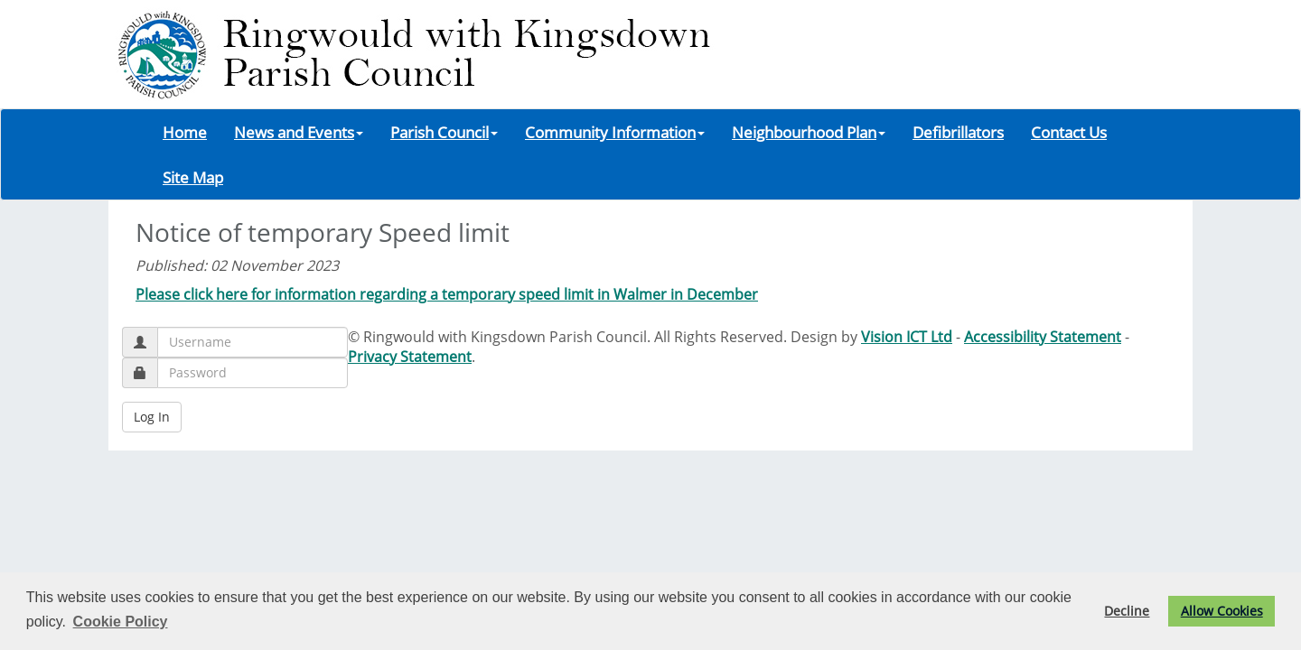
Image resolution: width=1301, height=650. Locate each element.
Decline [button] (1126, 610)
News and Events (298, 132)
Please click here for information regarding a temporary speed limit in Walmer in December (447, 294)
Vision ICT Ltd (906, 337)
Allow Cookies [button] (1222, 610)
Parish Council (444, 132)
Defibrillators (958, 132)
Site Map (193, 177)
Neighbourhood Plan (808, 132)
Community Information (615, 132)
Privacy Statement (410, 357)
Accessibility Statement (1042, 337)
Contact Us (1069, 132)
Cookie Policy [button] (120, 621)
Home (185, 132)
